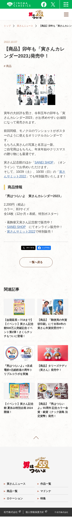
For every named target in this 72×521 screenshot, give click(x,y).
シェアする (49, 248)
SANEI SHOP (44, 162)
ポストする (27, 248)
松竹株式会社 (11, 516)
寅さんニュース (25, 26)
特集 (43, 502)
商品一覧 (12, 495)
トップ (7, 26)
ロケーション (15, 502)
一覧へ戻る (36, 264)
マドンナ (46, 495)
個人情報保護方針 (35, 516)
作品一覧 (46, 488)
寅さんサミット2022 (21, 231)
